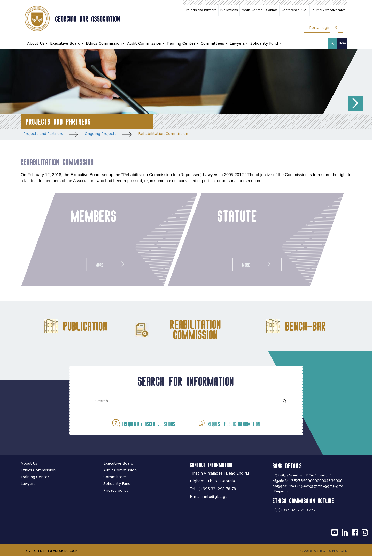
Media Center (252, 10)
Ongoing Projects (101, 134)
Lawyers (237, 43)
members (93, 215)
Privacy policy (116, 490)
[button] (355, 103)
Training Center (181, 43)
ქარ (342, 43)
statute (238, 215)
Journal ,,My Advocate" (328, 10)
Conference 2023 (295, 10)
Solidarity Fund (264, 43)
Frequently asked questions (143, 423)
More (110, 264)
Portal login (323, 28)
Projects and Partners (200, 10)
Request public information (229, 423)
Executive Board (65, 43)
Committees (212, 43)
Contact (271, 10)
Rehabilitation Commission (163, 134)
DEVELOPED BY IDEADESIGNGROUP (51, 550)
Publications (229, 10)
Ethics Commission (104, 43)
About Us (36, 43)
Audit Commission (144, 43)
